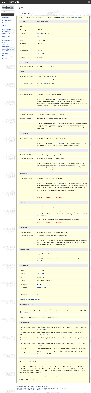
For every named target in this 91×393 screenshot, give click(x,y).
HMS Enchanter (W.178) (58, 309)
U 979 (29, 13)
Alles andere (5, 53)
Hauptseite (6, 17)
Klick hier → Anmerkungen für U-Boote (71, 17)
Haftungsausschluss (41, 389)
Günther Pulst (41, 54)
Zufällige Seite (7, 58)
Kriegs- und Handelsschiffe (6, 45)
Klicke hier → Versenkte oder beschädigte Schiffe (50, 194)
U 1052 (65, 165)
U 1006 (58, 165)
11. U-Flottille (46, 83)
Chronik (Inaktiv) (6, 33)
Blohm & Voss (41, 33)
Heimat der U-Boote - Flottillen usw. (7, 37)
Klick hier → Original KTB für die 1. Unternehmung (50, 197)
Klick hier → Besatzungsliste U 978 (30, 299)
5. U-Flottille (50, 76)
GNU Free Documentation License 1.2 (42, 388)
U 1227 (52, 125)
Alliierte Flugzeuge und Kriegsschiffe (8, 50)
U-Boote (4, 22)
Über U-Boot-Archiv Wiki (29, 389)
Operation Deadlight (42, 287)
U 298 (54, 165)
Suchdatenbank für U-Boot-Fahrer (7, 30)
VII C (38, 26)
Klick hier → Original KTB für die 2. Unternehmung (50, 222)
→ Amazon (44, 329)
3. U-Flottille (46, 80)
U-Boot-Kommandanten (6, 26)
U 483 (58, 125)
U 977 (18, 13)
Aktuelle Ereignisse (7, 20)
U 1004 (55, 103)
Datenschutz (19, 389)
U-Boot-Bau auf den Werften (7, 41)
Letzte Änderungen (8, 55)
